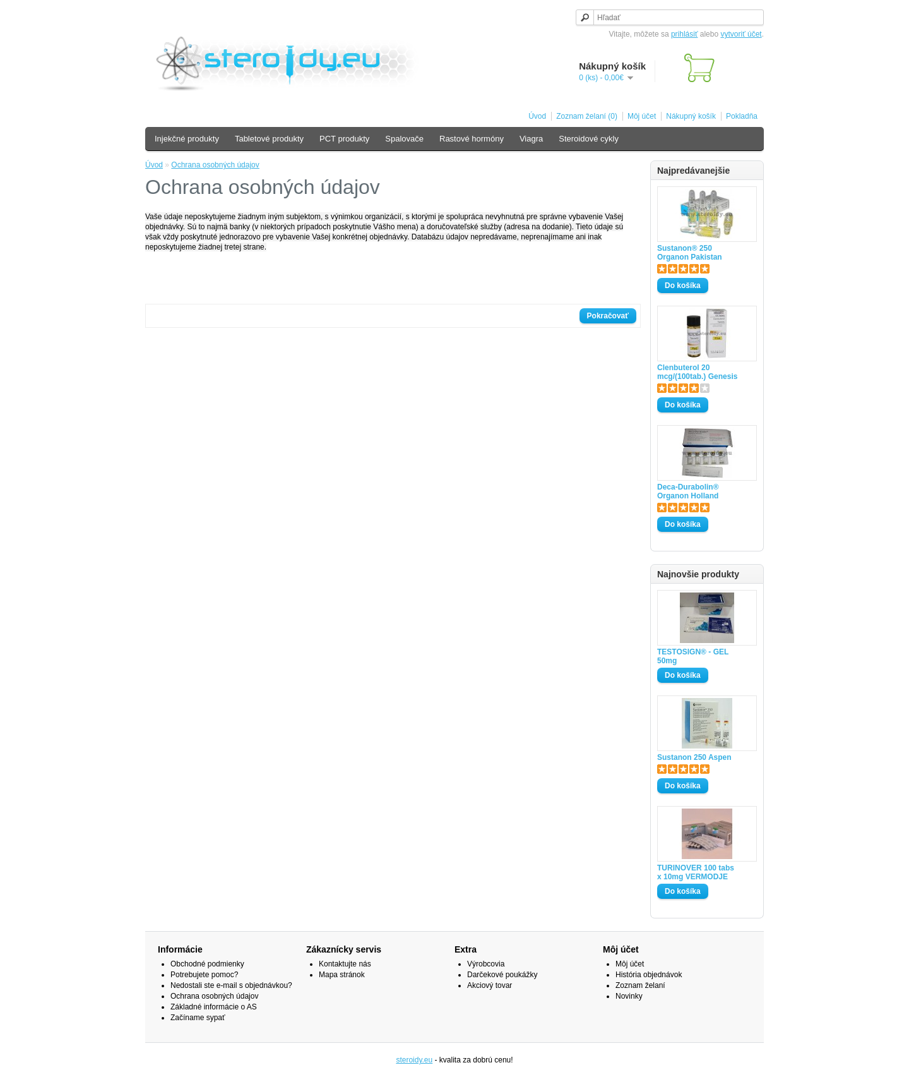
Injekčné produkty (187, 138)
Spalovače (404, 138)
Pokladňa (742, 116)
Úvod (537, 116)
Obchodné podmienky (207, 964)
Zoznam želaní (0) (586, 116)
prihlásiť (684, 34)
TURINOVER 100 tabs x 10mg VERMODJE (695, 872)
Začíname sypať (197, 1017)
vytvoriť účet (740, 34)
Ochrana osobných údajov (215, 164)
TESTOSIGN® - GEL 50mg (692, 656)
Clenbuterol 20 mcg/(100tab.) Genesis (697, 372)
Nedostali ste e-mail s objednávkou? (231, 985)
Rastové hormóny (471, 138)
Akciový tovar (489, 985)
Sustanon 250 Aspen (694, 757)
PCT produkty (344, 138)
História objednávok (648, 974)
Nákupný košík (691, 116)
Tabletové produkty (269, 138)
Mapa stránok (342, 974)
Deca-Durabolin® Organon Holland (688, 491)
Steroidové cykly (589, 138)
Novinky (629, 996)
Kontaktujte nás (345, 964)
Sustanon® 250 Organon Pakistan (689, 253)
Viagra (531, 138)
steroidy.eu (414, 1060)
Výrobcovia (485, 964)
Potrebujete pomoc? (204, 974)
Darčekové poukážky (502, 974)
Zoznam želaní (640, 985)
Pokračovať (608, 315)
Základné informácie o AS (213, 1006)
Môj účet (641, 116)
